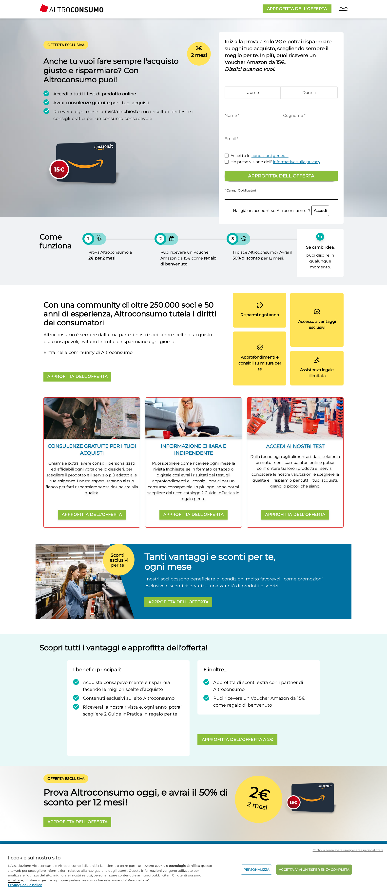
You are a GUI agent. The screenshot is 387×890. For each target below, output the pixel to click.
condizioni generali (270, 155)
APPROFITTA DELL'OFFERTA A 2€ (237, 739)
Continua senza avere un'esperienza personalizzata (348, 850)
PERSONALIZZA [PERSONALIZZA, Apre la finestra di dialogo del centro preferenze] (257, 869)
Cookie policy (31, 885)
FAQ (343, 8)
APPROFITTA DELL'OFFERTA (297, 8)
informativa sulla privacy (296, 161)
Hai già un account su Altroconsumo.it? (281, 210)
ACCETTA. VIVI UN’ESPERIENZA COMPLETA (314, 869)
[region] (193, 867)
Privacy (13, 885)
